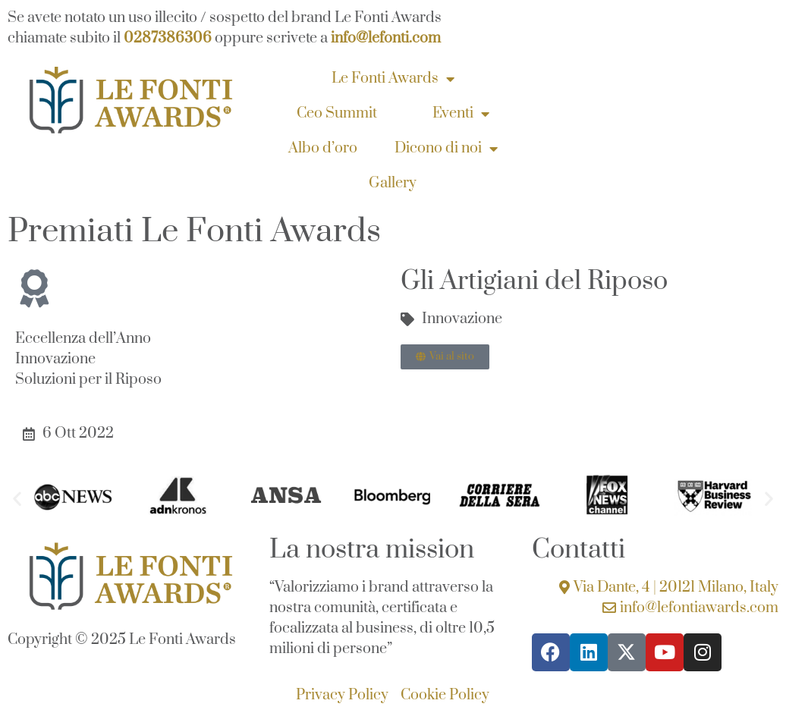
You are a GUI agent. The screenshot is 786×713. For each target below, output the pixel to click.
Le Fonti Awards (393, 78)
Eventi (460, 113)
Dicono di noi (446, 148)
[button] (17, 498)
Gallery (393, 183)
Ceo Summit (337, 113)
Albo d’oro (322, 148)
